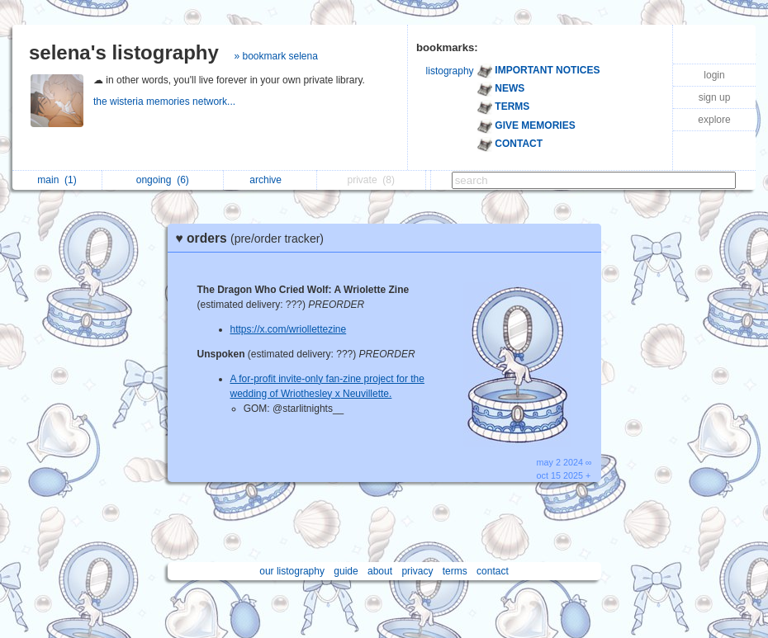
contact (492, 571)
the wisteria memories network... (165, 101)
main (56, 180)
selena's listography (124, 52)
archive (269, 180)
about (379, 571)
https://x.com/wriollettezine (288, 329)
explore (714, 119)
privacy (417, 571)
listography (450, 71)
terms (455, 571)
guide (346, 571)
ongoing (162, 180)
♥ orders (254, 238)
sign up (715, 97)
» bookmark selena (275, 56)
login (714, 75)
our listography (292, 571)
